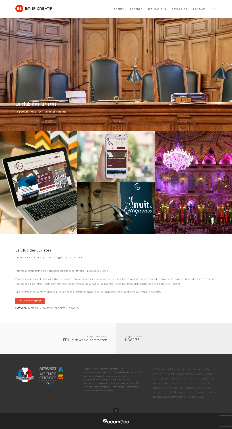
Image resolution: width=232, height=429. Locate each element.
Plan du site (106, 390)
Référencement (92, 390)
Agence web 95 (91, 368)
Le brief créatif (132, 386)
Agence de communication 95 (124, 383)
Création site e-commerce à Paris (127, 372)
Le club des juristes (40, 257)
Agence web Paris (92, 376)
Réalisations (157, 9)
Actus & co (180, 9)
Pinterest (60, 308)
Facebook (33, 308)
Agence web (123, 379)
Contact (199, 9)
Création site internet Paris (97, 372)
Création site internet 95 (111, 368)
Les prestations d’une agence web (100, 379)
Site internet (74, 257)
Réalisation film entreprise (96, 386)
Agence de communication (96, 383)
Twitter (47, 308)
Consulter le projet (30, 300)
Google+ (74, 308)
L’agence (136, 9)
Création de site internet (114, 376)
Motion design (117, 386)
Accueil (119, 9)
